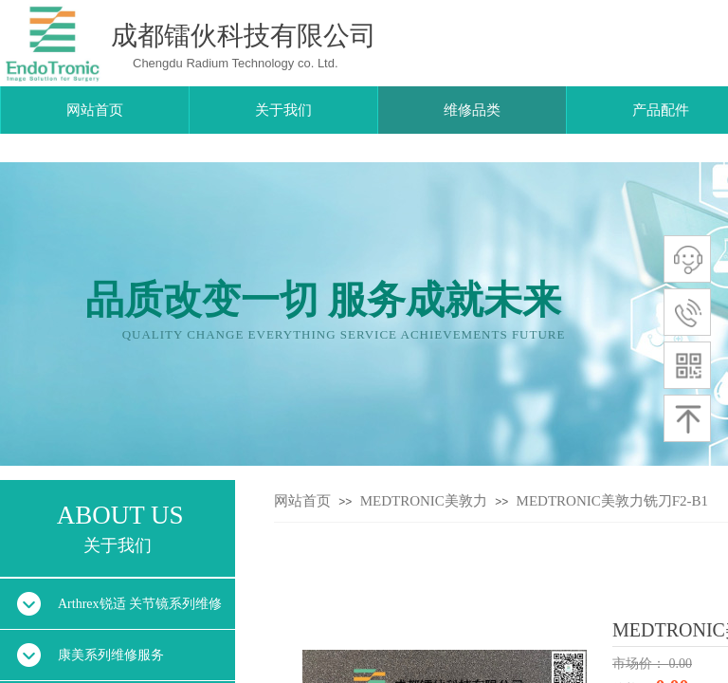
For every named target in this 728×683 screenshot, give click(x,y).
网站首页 (302, 500)
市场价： (640, 663)
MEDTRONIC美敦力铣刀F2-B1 (613, 500)
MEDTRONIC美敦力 (423, 500)
